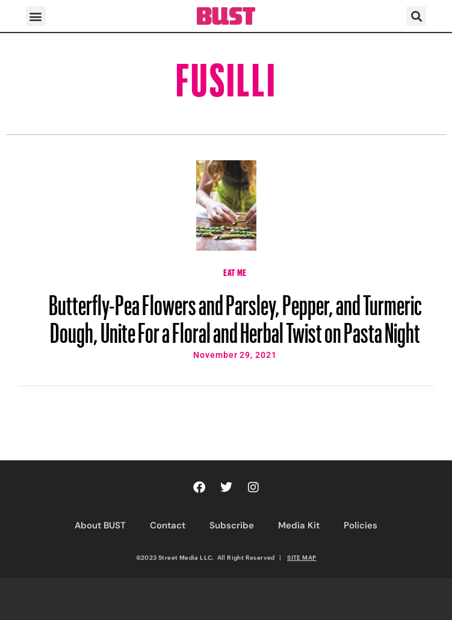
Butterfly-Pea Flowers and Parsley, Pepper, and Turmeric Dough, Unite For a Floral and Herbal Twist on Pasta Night (235, 313)
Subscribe (231, 525)
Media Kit (299, 525)
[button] (36, 16)
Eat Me (235, 271)
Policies (360, 525)
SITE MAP (301, 557)
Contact (167, 525)
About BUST (100, 525)
